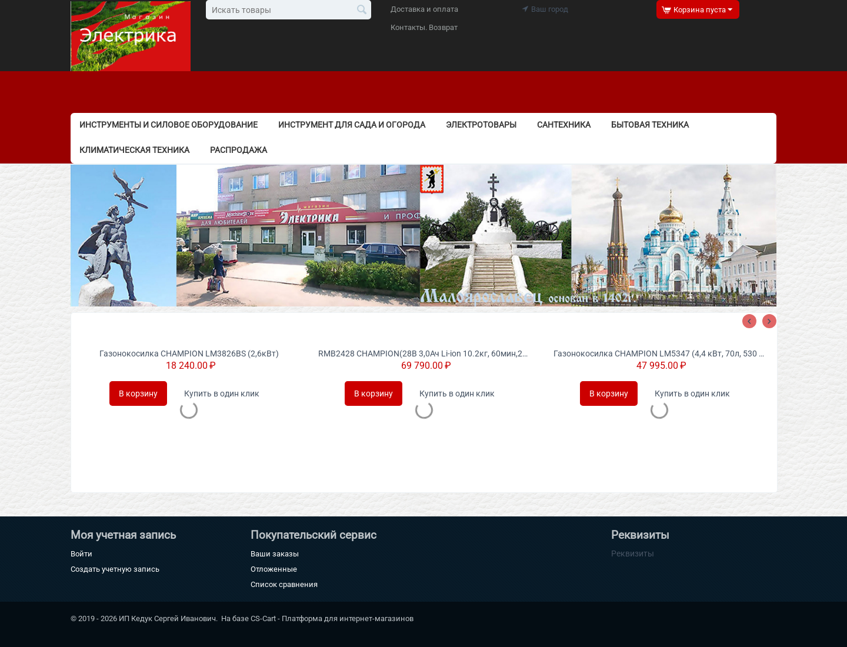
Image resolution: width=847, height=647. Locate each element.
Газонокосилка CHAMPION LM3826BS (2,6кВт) (189, 353)
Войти (81, 553)
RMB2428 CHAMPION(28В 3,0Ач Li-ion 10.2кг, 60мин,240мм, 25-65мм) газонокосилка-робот (424, 353)
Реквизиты (632, 553)
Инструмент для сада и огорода (351, 124)
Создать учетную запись (115, 569)
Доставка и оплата (424, 9)
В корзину (138, 393)
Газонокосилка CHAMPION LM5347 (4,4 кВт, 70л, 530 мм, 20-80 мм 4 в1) (659, 353)
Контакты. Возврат (424, 27)
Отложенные (274, 569)
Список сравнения (284, 584)
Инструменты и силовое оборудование (168, 124)
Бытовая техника (650, 124)
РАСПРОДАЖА (238, 150)
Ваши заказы (275, 553)
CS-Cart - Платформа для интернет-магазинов (332, 618)
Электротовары (481, 124)
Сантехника (564, 124)
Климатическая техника (134, 150)
